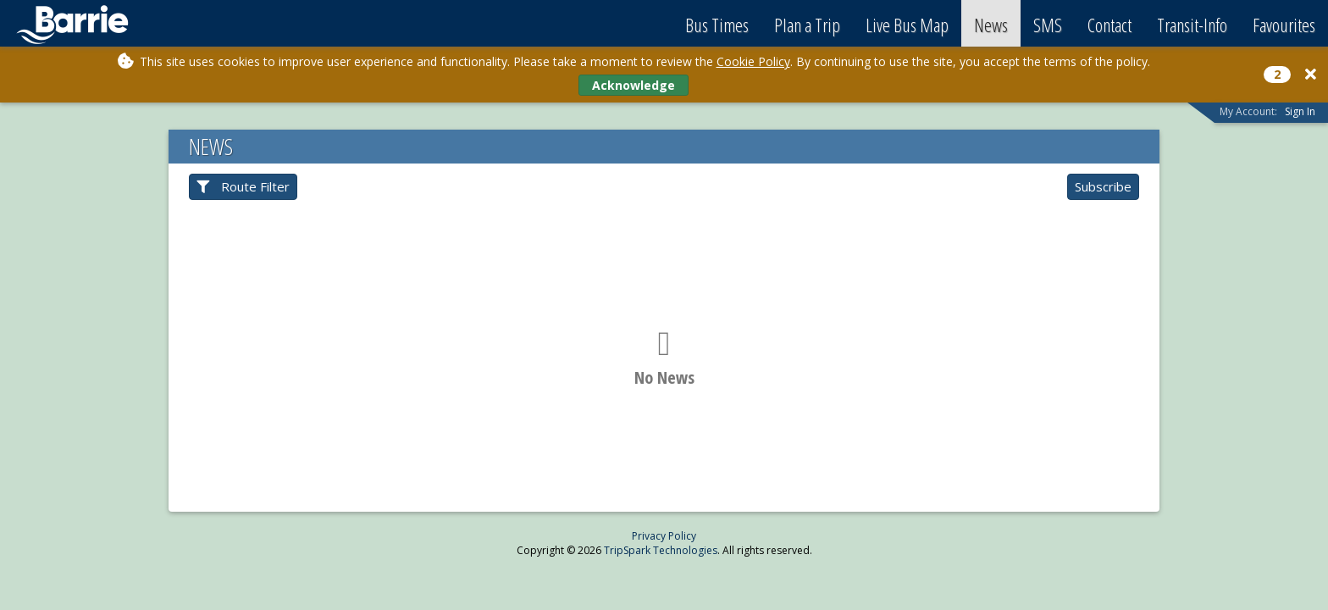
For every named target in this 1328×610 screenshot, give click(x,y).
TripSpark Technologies (660, 550)
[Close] (1310, 74)
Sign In (1300, 111)
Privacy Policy (664, 536)
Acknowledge (633, 85)
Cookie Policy (753, 61)
